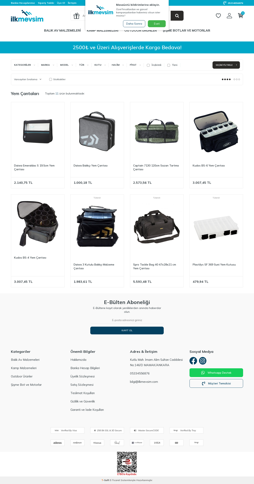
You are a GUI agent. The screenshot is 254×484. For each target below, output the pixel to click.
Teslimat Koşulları (82, 393)
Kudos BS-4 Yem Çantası (30, 257)
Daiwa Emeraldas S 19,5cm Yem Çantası (34, 167)
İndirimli (154, 65)
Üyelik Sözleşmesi (82, 376)
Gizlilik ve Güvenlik (82, 401)
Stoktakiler (57, 79)
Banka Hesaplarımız (23, 2)
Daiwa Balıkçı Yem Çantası (91, 165)
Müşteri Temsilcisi (216, 384)
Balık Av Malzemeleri (62, 30)
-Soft (105, 480)
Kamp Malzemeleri (102, 30)
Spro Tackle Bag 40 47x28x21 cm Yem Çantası (154, 266)
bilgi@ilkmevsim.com (144, 382)
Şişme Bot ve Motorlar (26, 385)
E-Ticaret (115, 480)
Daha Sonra (134, 23)
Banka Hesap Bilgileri (85, 368)
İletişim (72, 2)
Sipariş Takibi (46, 2)
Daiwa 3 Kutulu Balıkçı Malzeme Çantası (94, 266)
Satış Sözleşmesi (81, 385)
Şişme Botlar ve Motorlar (186, 30)
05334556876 (233, 3)
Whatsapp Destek (216, 373)
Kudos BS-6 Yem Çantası (209, 165)
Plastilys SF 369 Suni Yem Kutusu (214, 264)
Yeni (172, 65)
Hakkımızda (78, 360)
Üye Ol (61, 2)
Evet (157, 23)
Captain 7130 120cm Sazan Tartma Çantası (156, 167)
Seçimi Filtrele (226, 65)
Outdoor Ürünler (140, 30)
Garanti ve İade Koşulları (87, 410)
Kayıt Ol (127, 330)
